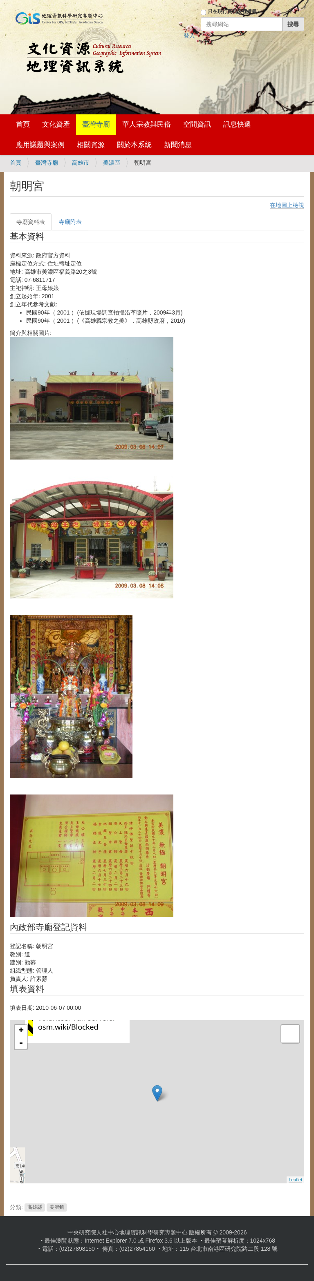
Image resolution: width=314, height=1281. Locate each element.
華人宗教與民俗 (146, 124)
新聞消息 (178, 145)
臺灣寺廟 (96, 124)
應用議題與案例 (40, 145)
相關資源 (91, 145)
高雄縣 (34, 1207)
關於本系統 (134, 145)
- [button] (21, 1043)
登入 (189, 35)
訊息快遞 (237, 124)
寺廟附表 (70, 222)
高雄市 (80, 162)
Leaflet (295, 1179)
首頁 (23, 124)
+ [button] (21, 1031)
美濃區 (111, 162)
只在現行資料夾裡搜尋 (232, 11)
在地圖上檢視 (287, 205)
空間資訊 (197, 124)
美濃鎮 (56, 1207)
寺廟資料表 (30, 222)
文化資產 (56, 124)
